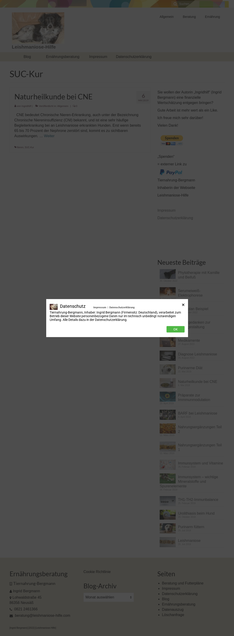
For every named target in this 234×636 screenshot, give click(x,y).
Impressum (99, 307)
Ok (175, 329)
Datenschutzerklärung (121, 307)
